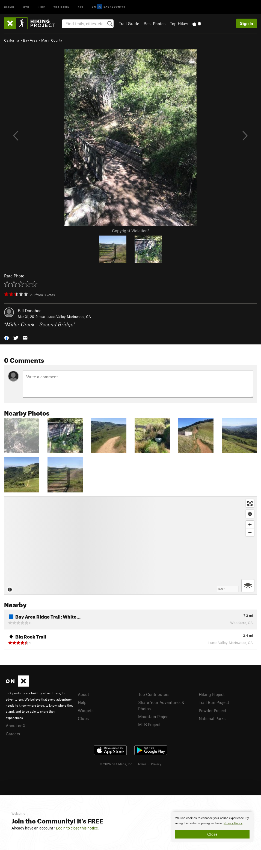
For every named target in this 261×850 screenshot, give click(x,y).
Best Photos (154, 23)
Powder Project (212, 710)
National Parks (212, 718)
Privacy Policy (233, 823)
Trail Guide (129, 23)
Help (82, 702)
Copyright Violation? (130, 230)
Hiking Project (212, 694)
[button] (6, 337)
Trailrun (62, 6)
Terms (142, 764)
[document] (212, 827)
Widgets (85, 710)
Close (212, 834)
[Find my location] (250, 514)
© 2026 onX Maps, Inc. (116, 764)
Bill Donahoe (29, 310)
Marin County (51, 40)
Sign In (246, 23)
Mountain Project (154, 716)
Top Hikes (179, 23)
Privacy (156, 764)
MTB (26, 6)
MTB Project (149, 724)
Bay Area (30, 40)
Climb (9, 6)
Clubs (83, 718)
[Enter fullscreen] (250, 503)
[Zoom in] (250, 525)
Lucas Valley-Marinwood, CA (68, 316)
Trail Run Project (214, 702)
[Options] (248, 585)
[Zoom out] (250, 532)
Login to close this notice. (77, 828)
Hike (41, 6)
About (83, 694)
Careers (13, 733)
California (11, 40)
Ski (81, 6)
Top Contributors (153, 694)
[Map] (130, 545)
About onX (15, 725)
